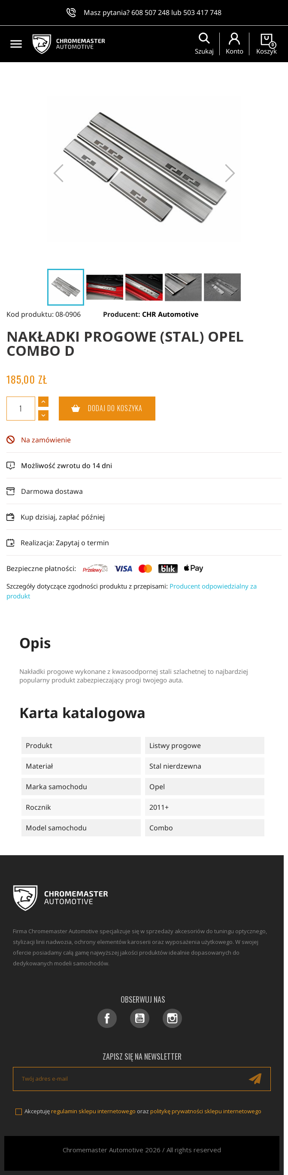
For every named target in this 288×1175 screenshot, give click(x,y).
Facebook (107, 1018)
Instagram (172, 1018)
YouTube (140, 1018)
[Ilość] (20, 409)
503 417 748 (202, 12)
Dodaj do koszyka (101, 408)
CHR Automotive (170, 314)
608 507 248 (150, 12)
